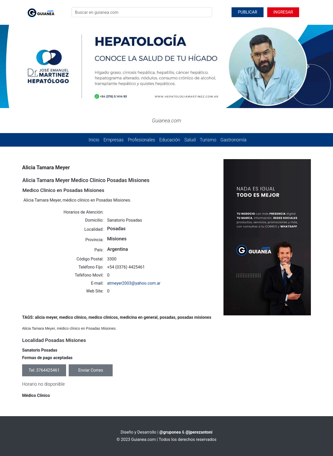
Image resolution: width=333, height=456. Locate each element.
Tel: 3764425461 (44, 370)
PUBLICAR (247, 12)
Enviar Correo (90, 370)
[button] (25, 66)
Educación (169, 139)
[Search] (142, 12)
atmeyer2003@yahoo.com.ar (134, 283)
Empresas (114, 139)
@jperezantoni (199, 432)
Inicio (94, 139)
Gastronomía (233, 139)
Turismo (208, 139)
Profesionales (141, 139)
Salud (189, 139)
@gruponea (170, 432)
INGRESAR (283, 12)
